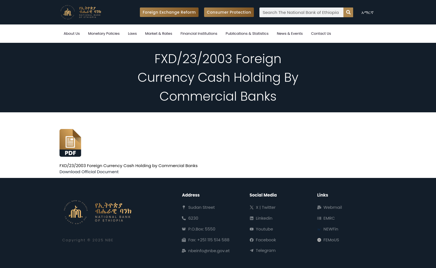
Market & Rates (158, 33)
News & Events (290, 33)
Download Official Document (89, 172)
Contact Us (321, 33)
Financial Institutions (198, 33)
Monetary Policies (104, 33)
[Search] (348, 12)
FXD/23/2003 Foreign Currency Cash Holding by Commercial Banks (129, 165)
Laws (132, 33)
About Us (72, 33)
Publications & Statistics (247, 33)
